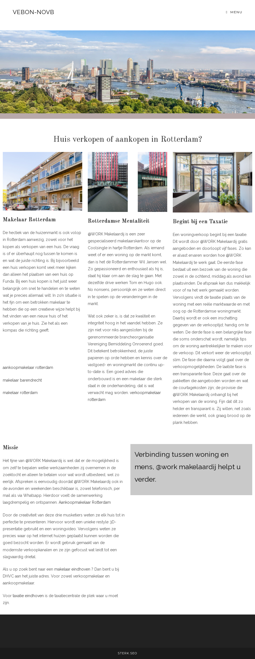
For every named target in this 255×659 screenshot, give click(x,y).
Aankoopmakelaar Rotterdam (85, 502)
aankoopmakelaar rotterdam (28, 367)
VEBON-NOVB (33, 12)
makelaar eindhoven (72, 569)
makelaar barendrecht (22, 380)
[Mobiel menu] (234, 12)
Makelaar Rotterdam (29, 220)
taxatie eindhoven (28, 596)
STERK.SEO (127, 653)
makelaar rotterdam (20, 392)
